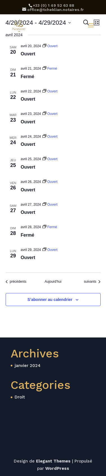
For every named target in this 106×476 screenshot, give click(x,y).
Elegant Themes (53, 461)
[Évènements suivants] (92, 281)
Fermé (27, 76)
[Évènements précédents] (16, 281)
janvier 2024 (27, 365)
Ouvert (28, 53)
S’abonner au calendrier (50, 299)
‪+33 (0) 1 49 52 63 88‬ (53, 5)
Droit (20, 397)
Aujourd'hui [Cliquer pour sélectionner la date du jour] (53, 282)
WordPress (57, 468)
